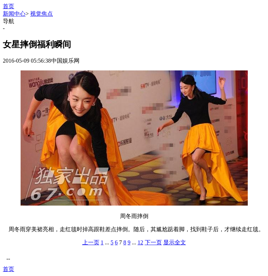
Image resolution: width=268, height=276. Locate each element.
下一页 (153, 242)
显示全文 (174, 242)
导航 (8, 21)
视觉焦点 (41, 14)
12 (140, 242)
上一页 (90, 242)
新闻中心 (14, 14)
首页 (8, 6)
